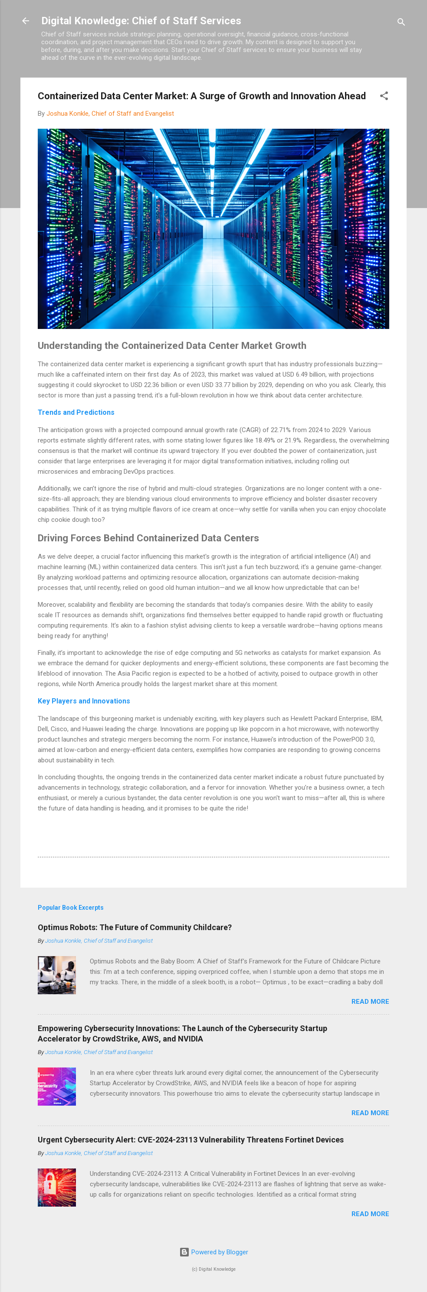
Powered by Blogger (213, 1252)
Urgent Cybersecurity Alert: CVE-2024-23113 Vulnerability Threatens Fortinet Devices (191, 1139)
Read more (370, 1002)
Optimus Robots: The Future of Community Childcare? (135, 927)
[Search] (401, 23)
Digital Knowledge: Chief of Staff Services (141, 21)
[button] (384, 97)
